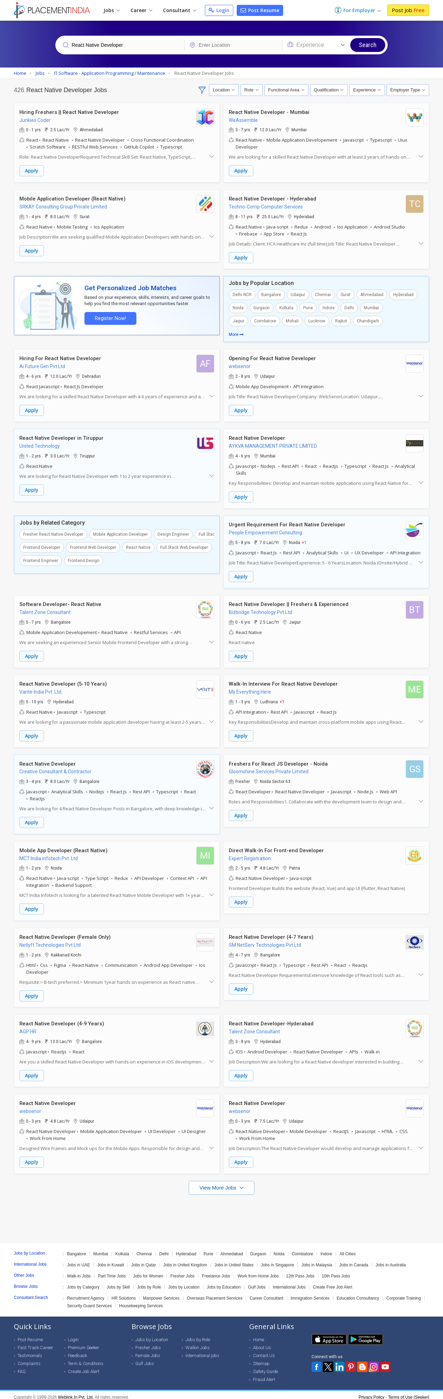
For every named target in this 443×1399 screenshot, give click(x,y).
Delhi (349, 307)
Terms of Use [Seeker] (408, 1392)
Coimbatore (265, 320)
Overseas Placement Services (215, 1293)
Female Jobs (147, 1350)
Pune (308, 307)
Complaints (29, 1358)
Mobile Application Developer (120, 532)
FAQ (22, 1366)
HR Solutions (123, 1293)
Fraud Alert (264, 1374)
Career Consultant (266, 1293)
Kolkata (286, 307)
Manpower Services (161, 1293)
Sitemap (261, 1358)
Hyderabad (403, 294)
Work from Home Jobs (258, 1271)
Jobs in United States (233, 1260)
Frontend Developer (41, 545)
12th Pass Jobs (300, 1271)
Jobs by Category (83, 1282)
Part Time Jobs (112, 1271)
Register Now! (109, 317)
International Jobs (289, 1282)
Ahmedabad (371, 294)
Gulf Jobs (256, 1282)
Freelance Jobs (216, 1271)
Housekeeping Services (141, 1301)
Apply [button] (31, 171)
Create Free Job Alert (332, 1282)
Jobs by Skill (118, 1282)
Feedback (77, 1350)
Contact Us (264, 1350)
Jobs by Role (149, 1282)
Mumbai (371, 307)
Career (141, 10)
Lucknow (316, 320)
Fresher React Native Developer (53, 532)
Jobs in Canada (354, 1260)
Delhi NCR (242, 294)
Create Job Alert (83, 1366)
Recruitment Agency (85, 1293)
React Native (138, 545)
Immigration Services (310, 1293)
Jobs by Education (224, 1282)
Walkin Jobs (198, 1342)
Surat (346, 294)
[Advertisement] (221, 1210)
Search (368, 44)
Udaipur (298, 294)
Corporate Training (404, 1293)
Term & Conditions (85, 1358)
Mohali (292, 320)
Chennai (323, 294)
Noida (238, 307)
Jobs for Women (148, 1271)
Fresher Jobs (182, 1271)
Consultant (179, 10)
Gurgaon (261, 307)
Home (258, 1334)
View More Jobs (218, 1183)
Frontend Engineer (40, 558)
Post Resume (260, 10)
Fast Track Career (35, 1342)
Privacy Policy (372, 1392)
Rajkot (341, 320)
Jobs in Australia (391, 1260)
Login (219, 10)
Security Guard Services (89, 1301)
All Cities (348, 1249)
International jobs (202, 1350)
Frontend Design (83, 558)
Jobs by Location (183, 1282)
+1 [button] (304, 541)
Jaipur (238, 320)
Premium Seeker (83, 1342)
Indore (329, 307)
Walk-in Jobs (79, 1271)
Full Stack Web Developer (184, 545)
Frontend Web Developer (93, 545)
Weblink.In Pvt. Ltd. (76, 1392)
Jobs (111, 10)
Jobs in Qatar (143, 1260)
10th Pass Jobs (336, 1271)
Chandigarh (368, 320)
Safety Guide (265, 1366)
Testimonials (30, 1350)
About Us (262, 1342)
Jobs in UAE (78, 1260)
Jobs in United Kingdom (185, 1260)
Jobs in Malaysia (316, 1260)
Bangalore (271, 294)
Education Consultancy (358, 1293)
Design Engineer (173, 532)
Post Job (408, 10)
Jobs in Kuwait (110, 1260)
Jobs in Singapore (277, 1260)
